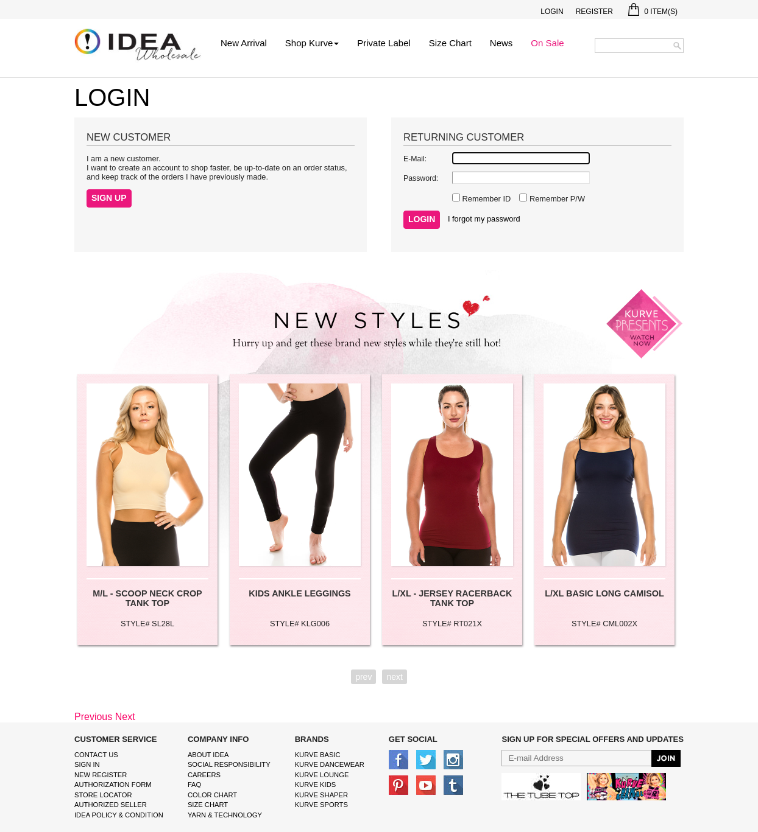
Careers (204, 774)
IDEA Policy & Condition (118, 815)
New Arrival (244, 43)
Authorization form (113, 784)
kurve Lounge (322, 774)
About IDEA (208, 754)
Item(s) (653, 11)
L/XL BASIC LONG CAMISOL (604, 593)
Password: (420, 178)
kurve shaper (321, 795)
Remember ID (485, 198)
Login (551, 11)
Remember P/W (556, 198)
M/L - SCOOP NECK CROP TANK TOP (147, 598)
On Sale (547, 43)
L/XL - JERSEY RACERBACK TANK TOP (452, 598)
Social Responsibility (229, 764)
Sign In (87, 764)
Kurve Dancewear (329, 764)
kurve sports (321, 804)
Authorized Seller (110, 804)
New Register (100, 774)
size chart (208, 804)
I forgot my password (484, 218)
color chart (212, 795)
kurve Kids (315, 784)
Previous (93, 716)
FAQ (194, 784)
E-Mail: (415, 159)
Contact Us (96, 754)
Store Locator (103, 795)
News (501, 43)
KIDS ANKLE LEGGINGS (299, 593)
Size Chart (450, 43)
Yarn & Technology (225, 815)
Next (125, 716)
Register (594, 11)
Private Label (384, 43)
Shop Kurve (312, 43)
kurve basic (318, 754)
